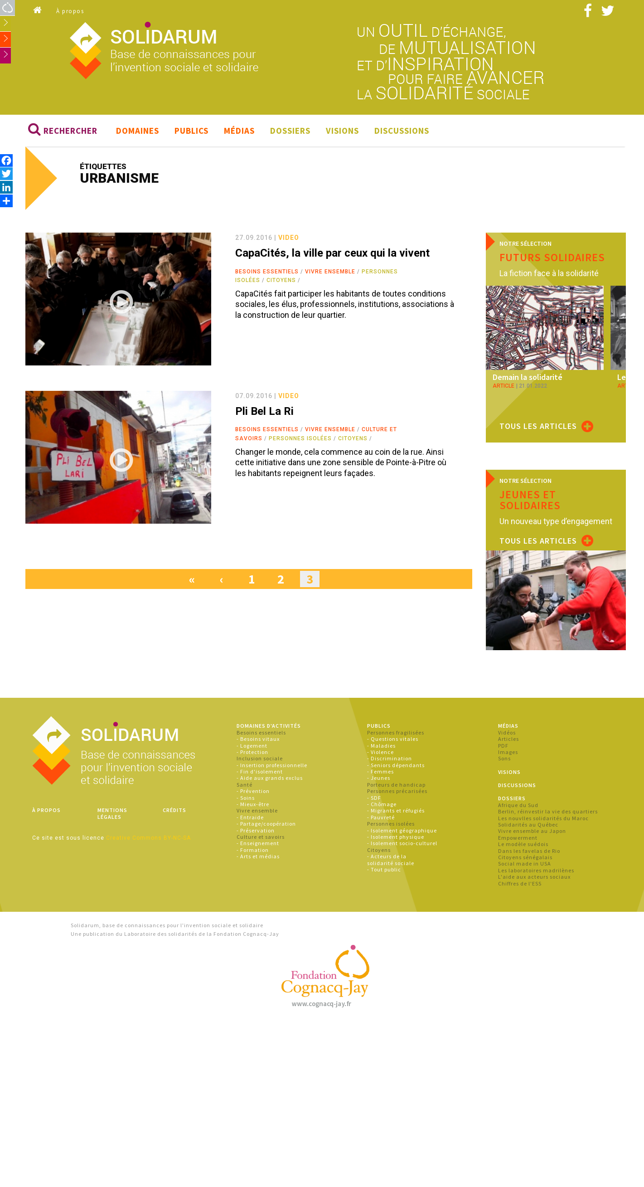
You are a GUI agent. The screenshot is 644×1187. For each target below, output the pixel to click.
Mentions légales (112, 813)
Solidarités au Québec (528, 824)
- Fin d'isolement (260, 771)
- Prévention (253, 791)
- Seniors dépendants (396, 765)
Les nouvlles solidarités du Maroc (543, 818)
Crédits (174, 810)
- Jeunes (378, 777)
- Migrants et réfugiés (396, 810)
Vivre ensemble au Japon (532, 830)
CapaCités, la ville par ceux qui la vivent (332, 253)
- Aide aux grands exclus (270, 777)
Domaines (137, 130)
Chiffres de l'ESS (520, 883)
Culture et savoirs (261, 836)
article (503, 386)
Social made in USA (524, 863)
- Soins (246, 797)
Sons (504, 758)
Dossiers (290, 130)
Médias (239, 130)
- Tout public (384, 869)
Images (508, 752)
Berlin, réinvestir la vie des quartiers (548, 811)
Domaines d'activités (269, 725)
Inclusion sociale (260, 758)
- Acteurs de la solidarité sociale (390, 859)
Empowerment (517, 837)
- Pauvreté (381, 817)
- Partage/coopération (266, 823)
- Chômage (382, 804)
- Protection (252, 752)
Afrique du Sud (518, 805)
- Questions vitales (392, 738)
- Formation (253, 849)
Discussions (401, 130)
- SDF (374, 797)
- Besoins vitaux (258, 738)
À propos (70, 11)
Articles (508, 738)
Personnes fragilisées (395, 732)
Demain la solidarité (527, 377)
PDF (503, 745)
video (288, 237)
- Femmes (380, 771)
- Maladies (381, 745)
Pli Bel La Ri (264, 411)
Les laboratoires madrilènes (536, 870)
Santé (244, 784)
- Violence (380, 752)
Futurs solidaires (552, 257)
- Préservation (256, 830)
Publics (191, 130)
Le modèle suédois (523, 844)
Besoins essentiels (267, 271)
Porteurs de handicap (396, 784)
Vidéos (507, 732)
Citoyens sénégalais (525, 857)
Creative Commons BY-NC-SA (148, 838)
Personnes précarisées (397, 791)
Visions (342, 130)
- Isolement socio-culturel (402, 843)
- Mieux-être (253, 804)
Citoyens (281, 280)
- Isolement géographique (402, 830)
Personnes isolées (300, 438)
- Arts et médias (258, 856)
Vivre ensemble (330, 271)
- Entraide (250, 817)
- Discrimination (389, 758)
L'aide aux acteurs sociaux (534, 876)
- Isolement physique (395, 836)
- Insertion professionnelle (272, 765)
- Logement (252, 745)
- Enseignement (258, 843)
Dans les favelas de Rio (529, 850)
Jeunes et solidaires (530, 499)
